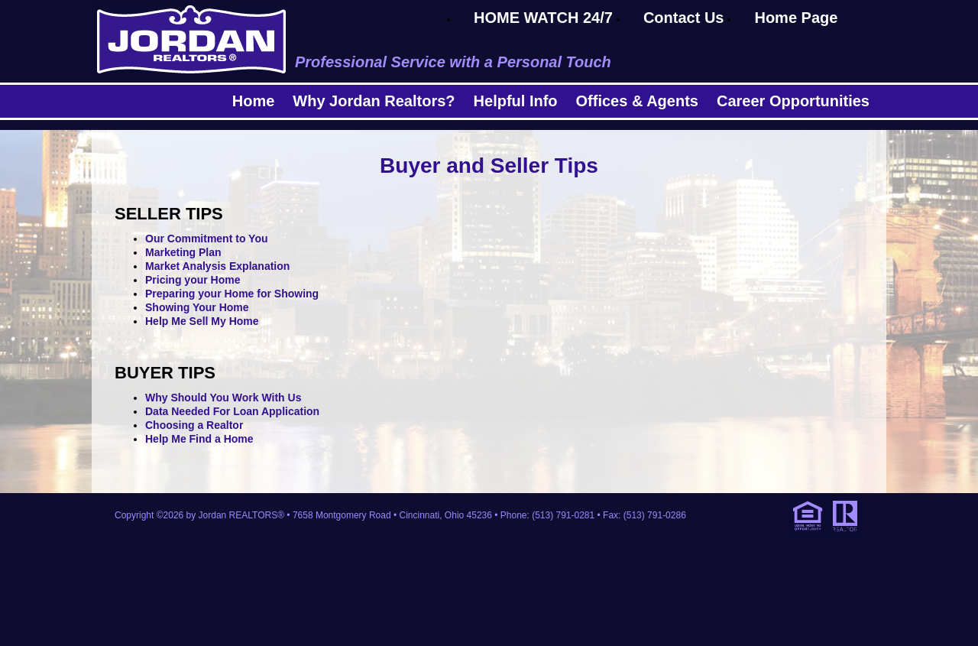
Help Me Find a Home (199, 439)
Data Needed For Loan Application (232, 411)
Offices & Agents (637, 101)
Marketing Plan (183, 252)
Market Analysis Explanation (217, 266)
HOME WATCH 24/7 (543, 17)
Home (253, 101)
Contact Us (683, 17)
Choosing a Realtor (194, 425)
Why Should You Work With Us (223, 397)
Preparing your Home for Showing (232, 293)
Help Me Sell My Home (202, 321)
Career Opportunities (793, 101)
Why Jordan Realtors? (374, 101)
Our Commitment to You (206, 238)
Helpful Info (516, 101)
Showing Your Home (197, 307)
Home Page (795, 17)
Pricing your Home (192, 280)
